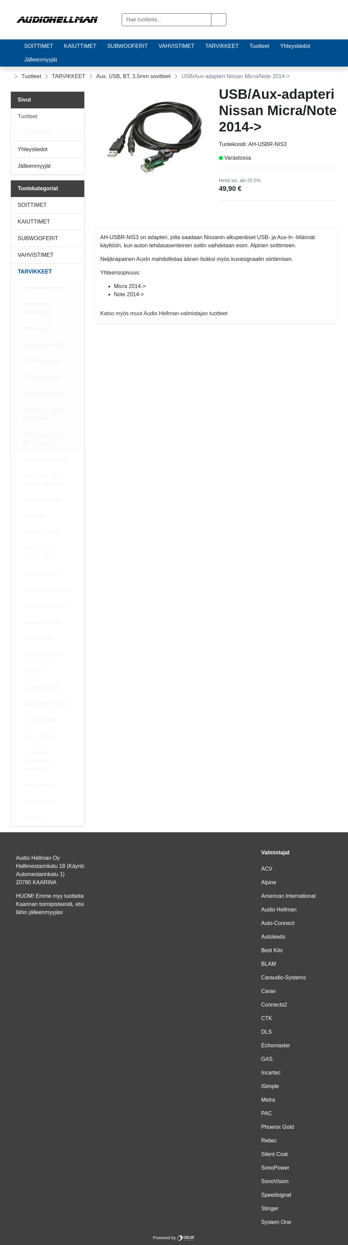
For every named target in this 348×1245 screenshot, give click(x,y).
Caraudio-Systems (283, 977)
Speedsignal (276, 1195)
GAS (267, 1059)
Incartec (271, 1072)
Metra (268, 1100)
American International (288, 896)
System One (276, 1222)
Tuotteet (259, 46)
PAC (266, 1113)
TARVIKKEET (222, 46)
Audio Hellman (279, 909)
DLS (266, 1032)
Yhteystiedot (295, 46)
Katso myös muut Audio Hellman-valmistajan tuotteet (163, 313)
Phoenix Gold (277, 1127)
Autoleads (273, 937)
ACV (267, 869)
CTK (266, 1018)
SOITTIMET (38, 46)
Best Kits (272, 950)
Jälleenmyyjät (40, 60)
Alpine (268, 882)
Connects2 (274, 1005)
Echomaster (275, 1045)
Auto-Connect (278, 923)
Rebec (269, 1140)
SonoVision (275, 1181)
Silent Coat (274, 1154)
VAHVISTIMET (177, 46)
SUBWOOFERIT (127, 46)
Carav (268, 991)
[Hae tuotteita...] (166, 19)
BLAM (268, 964)
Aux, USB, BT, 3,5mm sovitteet (133, 76)
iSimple (270, 1086)
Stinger (270, 1208)
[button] (218, 19)
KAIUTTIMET (80, 46)
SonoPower (275, 1168)
